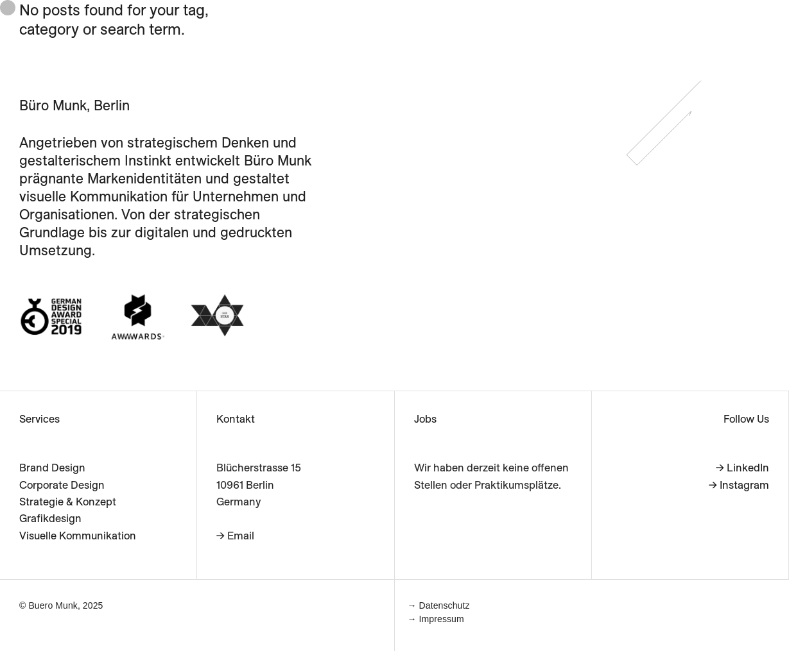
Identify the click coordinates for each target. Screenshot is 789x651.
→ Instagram (739, 484)
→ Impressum (436, 619)
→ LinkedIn (742, 467)
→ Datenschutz (439, 605)
